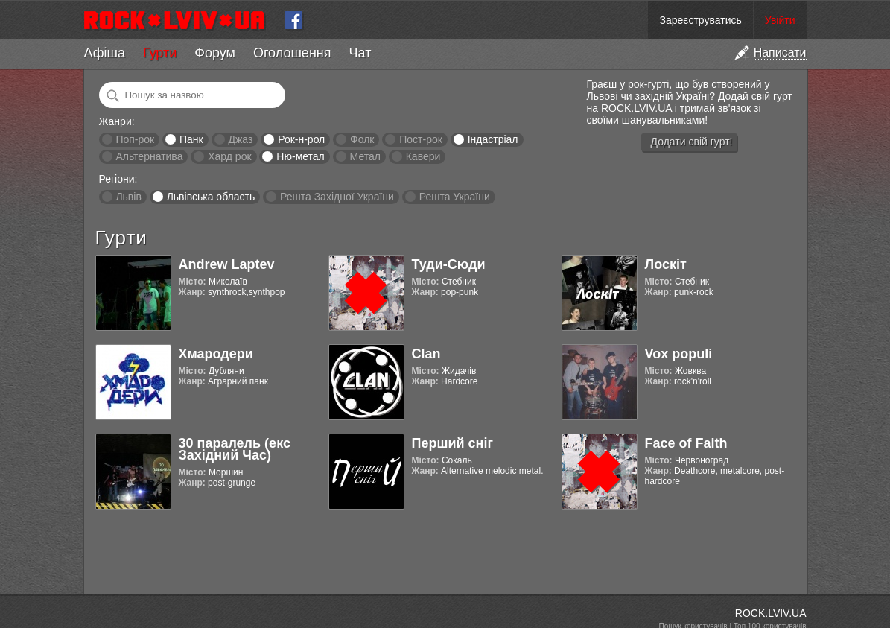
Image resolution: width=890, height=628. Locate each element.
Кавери (423, 156)
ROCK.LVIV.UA (771, 613)
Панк (191, 139)
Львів (128, 197)
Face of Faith (686, 443)
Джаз (240, 139)
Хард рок (229, 156)
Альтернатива (148, 156)
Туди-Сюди (449, 264)
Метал (365, 156)
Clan (426, 353)
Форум (214, 52)
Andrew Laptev (227, 264)
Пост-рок (420, 139)
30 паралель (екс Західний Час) (234, 449)
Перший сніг (452, 443)
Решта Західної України (337, 197)
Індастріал (493, 139)
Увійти (780, 20)
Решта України (454, 197)
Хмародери (216, 353)
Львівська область (211, 197)
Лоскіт (666, 264)
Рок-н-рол (301, 139)
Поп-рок (134, 139)
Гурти (160, 52)
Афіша (104, 52)
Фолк (362, 139)
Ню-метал (300, 156)
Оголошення (292, 52)
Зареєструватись (700, 20)
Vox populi (679, 353)
